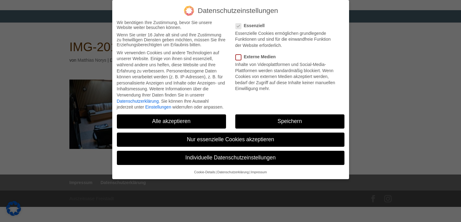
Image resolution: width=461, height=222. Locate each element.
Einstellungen (158, 105)
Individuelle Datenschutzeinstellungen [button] (230, 156)
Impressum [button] (259, 170)
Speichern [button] (290, 119)
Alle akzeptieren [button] (171, 119)
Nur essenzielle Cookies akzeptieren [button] (230, 137)
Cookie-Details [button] (204, 170)
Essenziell (252, 23)
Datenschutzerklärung (138, 99)
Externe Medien (258, 54)
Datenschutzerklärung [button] (233, 170)
